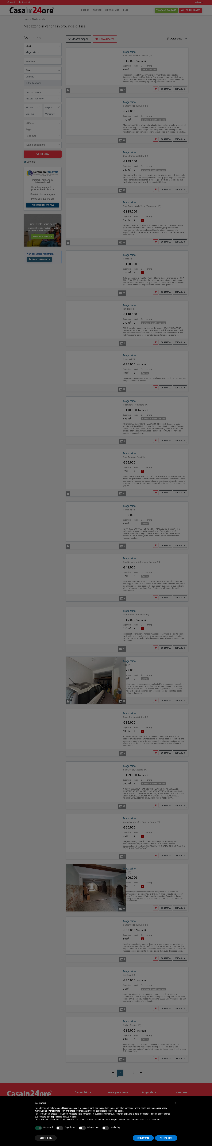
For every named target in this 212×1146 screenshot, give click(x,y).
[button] (175, 1103)
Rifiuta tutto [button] (143, 1138)
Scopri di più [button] (46, 1138)
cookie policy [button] (117, 1111)
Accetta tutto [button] (166, 1138)
